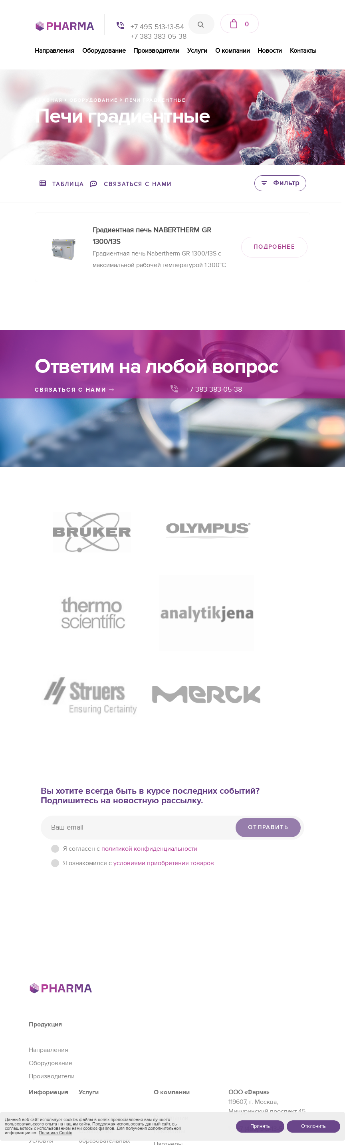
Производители (156, 51)
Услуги (197, 51)
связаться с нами (75, 389)
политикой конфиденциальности (149, 729)
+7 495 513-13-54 (157, 27)
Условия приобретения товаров (50, 1030)
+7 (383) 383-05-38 (262, 1056)
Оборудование (104, 51)
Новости (270, 51)
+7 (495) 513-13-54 (261, 1009)
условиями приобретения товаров (163, 743)
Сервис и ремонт (103, 1056)
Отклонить (313, 1126)
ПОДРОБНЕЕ (274, 247)
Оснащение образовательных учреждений (104, 1020)
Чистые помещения (107, 998)
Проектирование (103, 1070)
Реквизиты (169, 1011)
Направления (54, 51)
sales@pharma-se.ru (264, 1074)
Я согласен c (130, 729)
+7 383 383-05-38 (158, 36)
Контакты (303, 51)
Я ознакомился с (138, 743)
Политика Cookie (55, 1132)
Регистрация (97, 1043)
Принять (260, 1126)
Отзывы (165, 1037)
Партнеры (168, 1024)
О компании (232, 51)
